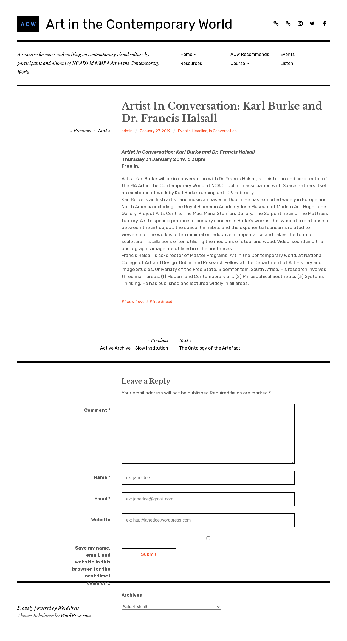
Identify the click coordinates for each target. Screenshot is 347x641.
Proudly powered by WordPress (48, 608)
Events (287, 54)
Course (237, 63)
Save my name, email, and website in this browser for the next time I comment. (91, 565)
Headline (199, 131)
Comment (97, 410)
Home (186, 54)
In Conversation (223, 131)
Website (101, 519)
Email (102, 498)
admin (127, 131)
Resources (191, 63)
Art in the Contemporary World (139, 24)
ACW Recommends (249, 54)
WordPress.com (76, 615)
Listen (286, 63)
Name (102, 477)
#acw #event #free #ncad (148, 301)
